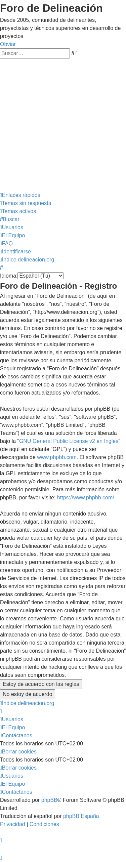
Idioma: (8, 276)
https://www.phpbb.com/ (85, 497)
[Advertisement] (63, 125)
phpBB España (81, 816)
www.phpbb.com (56, 457)
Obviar (8, 44)
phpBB (49, 800)
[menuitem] (25, 203)
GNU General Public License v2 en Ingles (68, 441)
